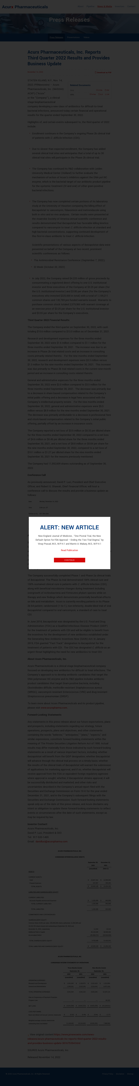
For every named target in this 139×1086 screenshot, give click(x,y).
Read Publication (69, 550)
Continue (69, 560)
